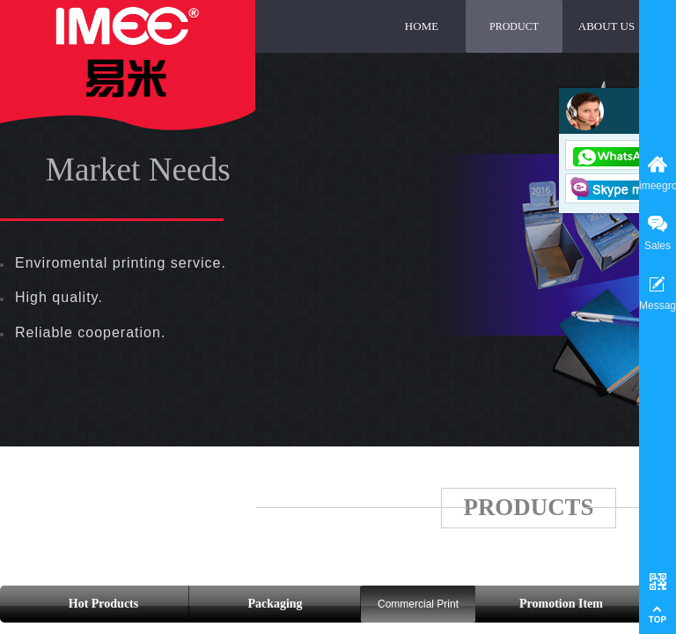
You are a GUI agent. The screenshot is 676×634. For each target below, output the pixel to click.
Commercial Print (418, 604)
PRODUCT (514, 26)
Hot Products (103, 603)
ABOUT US (606, 26)
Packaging (274, 603)
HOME (421, 26)
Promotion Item (561, 603)
